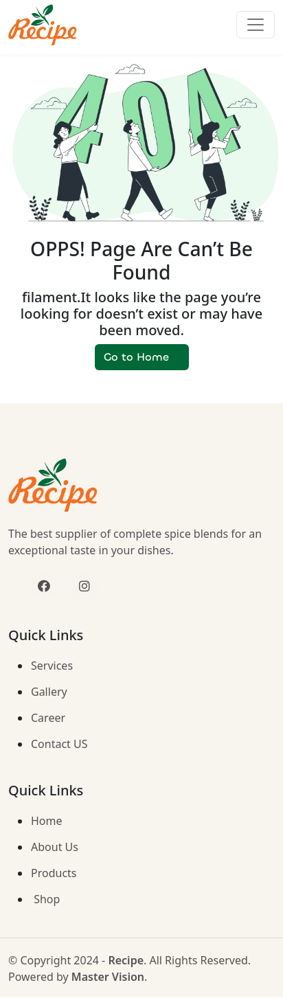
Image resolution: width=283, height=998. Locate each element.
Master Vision (107, 976)
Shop (45, 899)
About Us (54, 846)
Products (54, 873)
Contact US (59, 743)
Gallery (49, 691)
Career (48, 717)
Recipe (126, 960)
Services (52, 665)
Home (47, 820)
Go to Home (142, 357)
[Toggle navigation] (255, 24)
